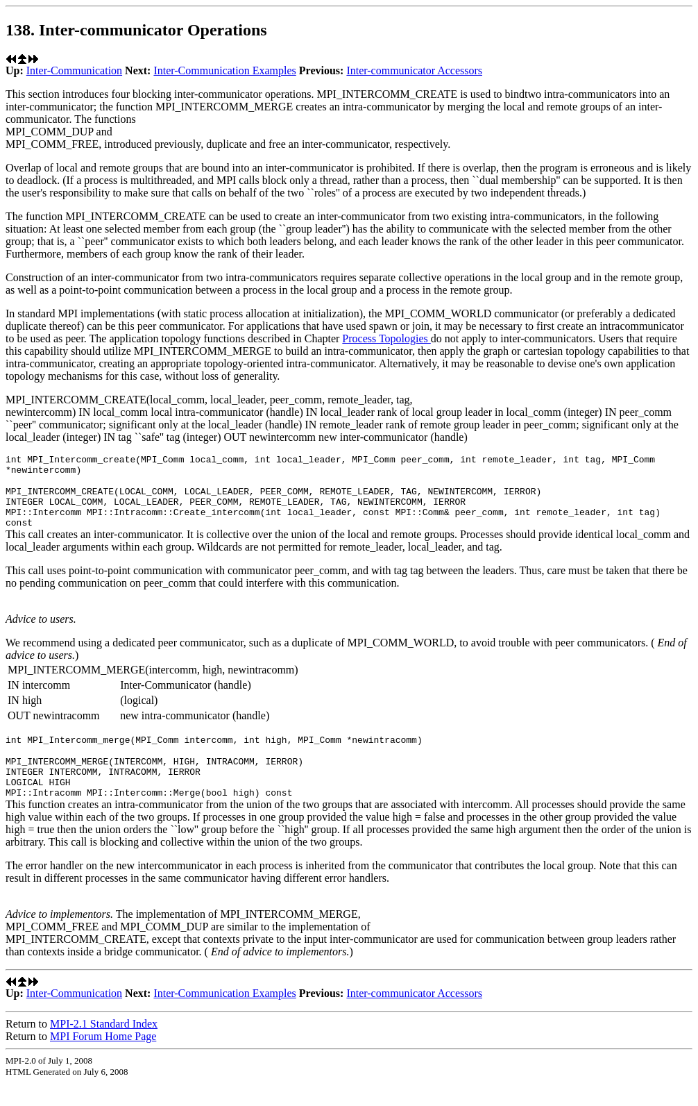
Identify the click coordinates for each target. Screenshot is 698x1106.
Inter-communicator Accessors (414, 70)
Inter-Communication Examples (224, 70)
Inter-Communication (74, 70)
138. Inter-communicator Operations (136, 30)
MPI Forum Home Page (103, 1059)
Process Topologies (386, 338)
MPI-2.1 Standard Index (104, 1047)
